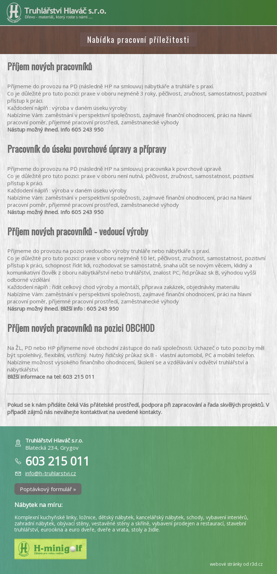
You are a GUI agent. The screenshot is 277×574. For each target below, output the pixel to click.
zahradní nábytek (34, 523)
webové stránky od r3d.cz (236, 564)
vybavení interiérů (226, 517)
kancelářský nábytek (160, 517)
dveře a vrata (112, 529)
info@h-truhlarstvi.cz (50, 473)
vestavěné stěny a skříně (120, 523)
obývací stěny (73, 523)
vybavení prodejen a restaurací (188, 523)
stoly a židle (145, 529)
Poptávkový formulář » (48, 489)
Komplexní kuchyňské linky (45, 517)
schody (194, 517)
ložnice (87, 517)
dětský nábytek (115, 517)
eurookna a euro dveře (67, 529)
